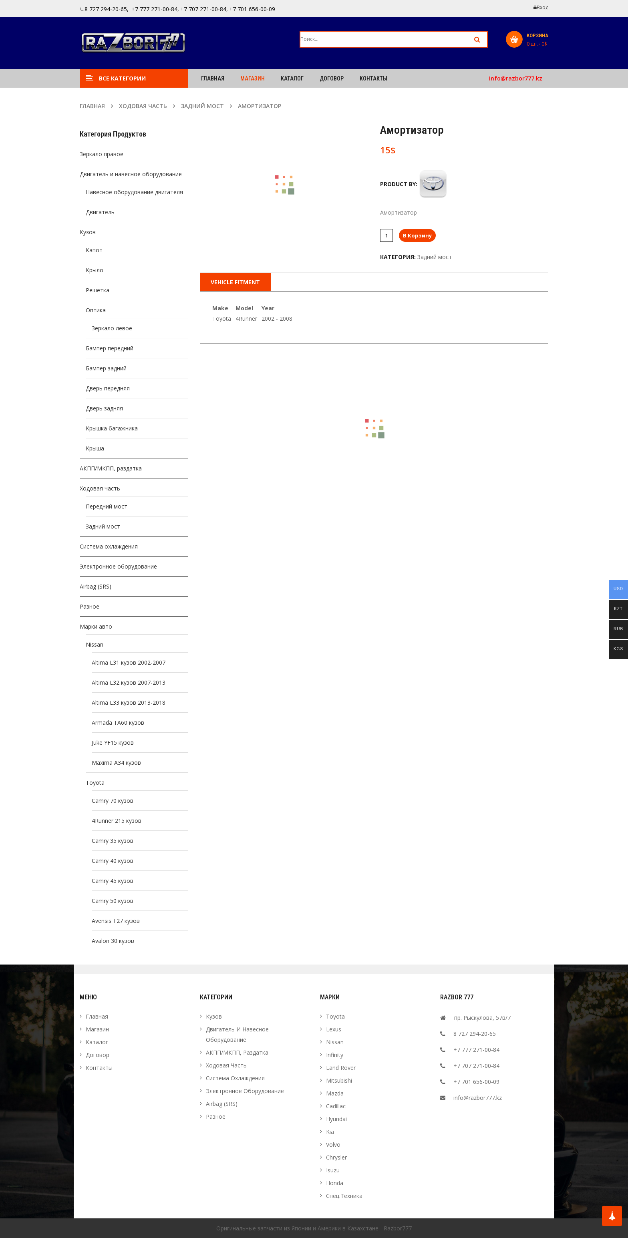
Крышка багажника (112, 428)
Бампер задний (106, 368)
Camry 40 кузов (112, 860)
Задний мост (202, 106)
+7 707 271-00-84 (476, 1065)
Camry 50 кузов (112, 900)
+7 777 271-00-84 (476, 1049)
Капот (94, 250)
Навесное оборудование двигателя (134, 192)
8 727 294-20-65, (107, 9)
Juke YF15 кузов (113, 742)
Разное (89, 606)
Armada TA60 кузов (118, 722)
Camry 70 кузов (112, 800)
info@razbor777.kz (515, 78)
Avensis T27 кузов (116, 920)
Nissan (94, 644)
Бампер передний (109, 348)
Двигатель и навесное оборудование (131, 174)
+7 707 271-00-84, (204, 9)
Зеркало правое (101, 154)
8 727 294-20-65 (474, 1033)
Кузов (88, 232)
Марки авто (96, 626)
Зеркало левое (112, 328)
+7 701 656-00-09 (252, 9)
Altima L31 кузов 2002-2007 (128, 662)
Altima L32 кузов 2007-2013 (128, 682)
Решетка (97, 290)
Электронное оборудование (118, 566)
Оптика (96, 310)
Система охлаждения (109, 546)
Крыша (95, 448)
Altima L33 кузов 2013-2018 (128, 702)
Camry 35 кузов (112, 840)
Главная (92, 106)
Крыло (94, 270)
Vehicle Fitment (235, 282)
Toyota (95, 782)
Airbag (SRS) (95, 586)
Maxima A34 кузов (116, 762)
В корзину (417, 235)
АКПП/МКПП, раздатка (111, 468)
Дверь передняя (108, 388)
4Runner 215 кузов (116, 820)
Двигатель (100, 212)
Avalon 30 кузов (113, 941)
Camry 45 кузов (112, 880)
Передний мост (106, 506)
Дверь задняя (104, 408)
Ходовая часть (143, 106)
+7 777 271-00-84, (154, 9)
